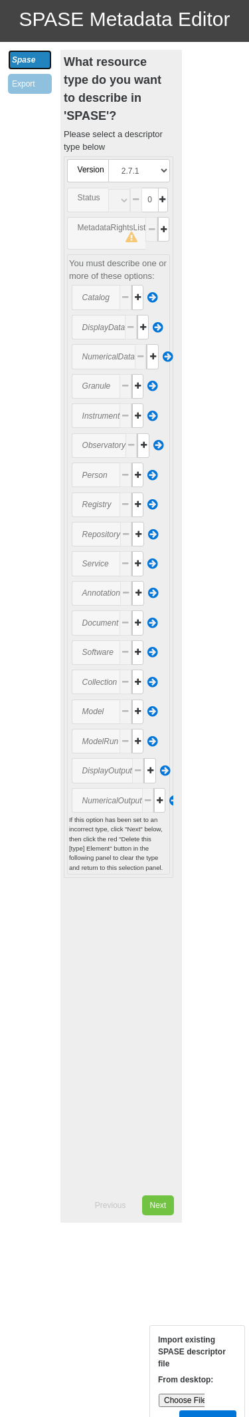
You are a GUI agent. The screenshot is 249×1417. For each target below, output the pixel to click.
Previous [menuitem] (110, 1205)
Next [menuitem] (158, 1205)
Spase (23, 60)
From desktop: (185, 1379)
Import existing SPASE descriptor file (192, 1351)
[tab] (30, 60)
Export (23, 84)
